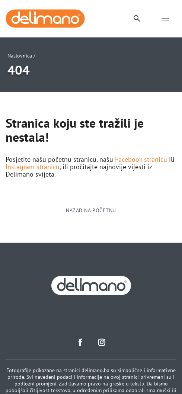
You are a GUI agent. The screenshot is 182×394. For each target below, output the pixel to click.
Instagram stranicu (33, 167)
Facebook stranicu (141, 159)
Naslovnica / (21, 55)
